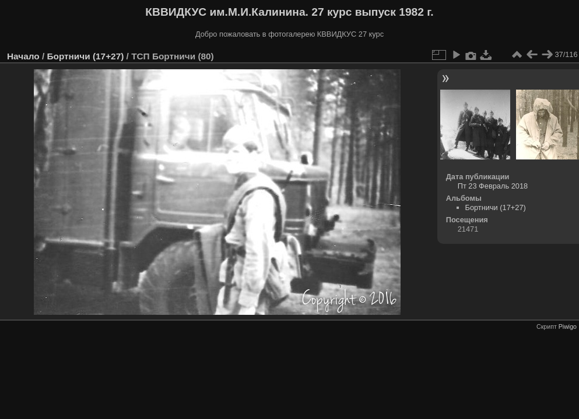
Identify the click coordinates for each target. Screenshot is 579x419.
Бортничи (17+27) (85, 56)
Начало (23, 56)
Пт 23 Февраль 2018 (493, 186)
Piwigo (568, 326)
